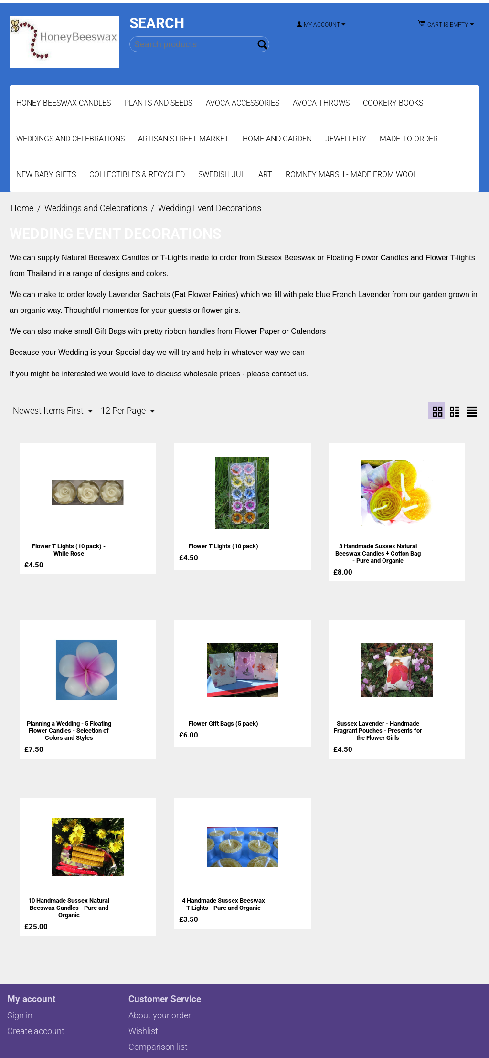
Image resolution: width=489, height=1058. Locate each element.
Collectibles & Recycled (137, 174)
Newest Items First (52, 411)
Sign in (19, 1011)
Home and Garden (277, 138)
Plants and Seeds (158, 102)
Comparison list (158, 1042)
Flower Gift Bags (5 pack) (223, 721)
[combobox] (199, 44)
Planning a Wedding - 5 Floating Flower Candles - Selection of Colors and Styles (69, 728)
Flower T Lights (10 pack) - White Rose (68, 549)
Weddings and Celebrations (70, 138)
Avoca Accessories (242, 102)
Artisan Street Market (183, 138)
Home (22, 208)
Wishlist (143, 1027)
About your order (159, 1011)
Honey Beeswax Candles (63, 102)
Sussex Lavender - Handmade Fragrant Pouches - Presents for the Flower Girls (378, 728)
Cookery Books (393, 102)
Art (265, 174)
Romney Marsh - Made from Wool (351, 174)
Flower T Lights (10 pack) (223, 546)
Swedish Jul (221, 174)
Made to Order (409, 138)
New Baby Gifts (46, 174)
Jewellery (345, 138)
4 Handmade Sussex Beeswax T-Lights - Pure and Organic (223, 901)
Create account (35, 1027)
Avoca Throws (321, 102)
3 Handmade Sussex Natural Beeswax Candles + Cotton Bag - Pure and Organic (378, 553)
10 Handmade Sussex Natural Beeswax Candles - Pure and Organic (69, 904)
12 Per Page (127, 411)
